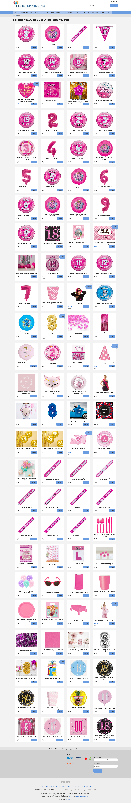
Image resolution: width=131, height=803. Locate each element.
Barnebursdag (44, 12)
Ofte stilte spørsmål (87, 786)
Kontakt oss (79, 749)
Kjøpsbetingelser (50, 786)
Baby (36, 12)
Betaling (64, 749)
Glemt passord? (114, 771)
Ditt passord (96, 763)
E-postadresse (97, 757)
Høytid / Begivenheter (27, 12)
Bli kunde (57, 749)
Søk (114, 5)
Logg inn (71, 749)
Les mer (70, 796)
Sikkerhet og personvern (63, 786)
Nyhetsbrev (76, 786)
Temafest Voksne (67, 12)
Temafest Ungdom (55, 12)
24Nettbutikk (69, 799)
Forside (17, 12)
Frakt (41, 786)
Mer (109, 12)
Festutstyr (103, 12)
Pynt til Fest (78, 12)
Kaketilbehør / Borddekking (91, 12)
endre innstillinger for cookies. (82, 796)
